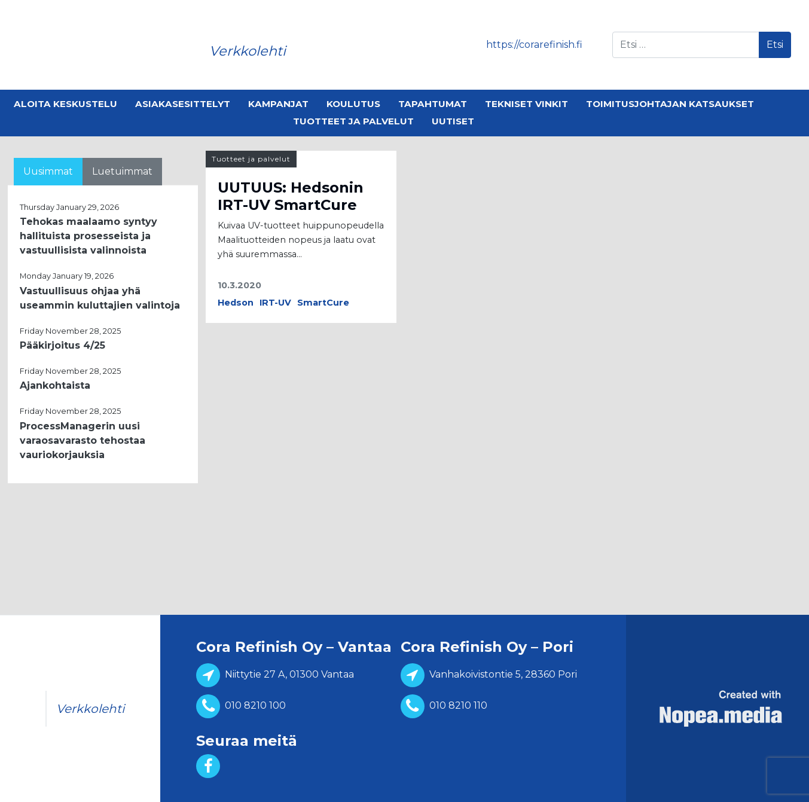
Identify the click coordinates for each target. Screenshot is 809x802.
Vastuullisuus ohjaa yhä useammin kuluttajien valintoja (100, 298)
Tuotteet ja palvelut (353, 121)
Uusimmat (48, 171)
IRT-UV (275, 302)
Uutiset (453, 121)
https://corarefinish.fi (534, 44)
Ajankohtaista (55, 385)
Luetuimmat (122, 171)
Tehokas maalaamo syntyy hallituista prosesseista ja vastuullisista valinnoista (88, 236)
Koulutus (353, 103)
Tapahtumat (432, 103)
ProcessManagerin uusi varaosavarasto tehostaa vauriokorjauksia (82, 440)
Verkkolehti (247, 50)
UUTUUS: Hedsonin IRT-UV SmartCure (291, 196)
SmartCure (323, 302)
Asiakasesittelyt (182, 103)
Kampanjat (278, 103)
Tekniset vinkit (526, 103)
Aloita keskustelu (65, 103)
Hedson (236, 302)
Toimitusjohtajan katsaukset (670, 103)
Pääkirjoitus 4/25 (62, 345)
